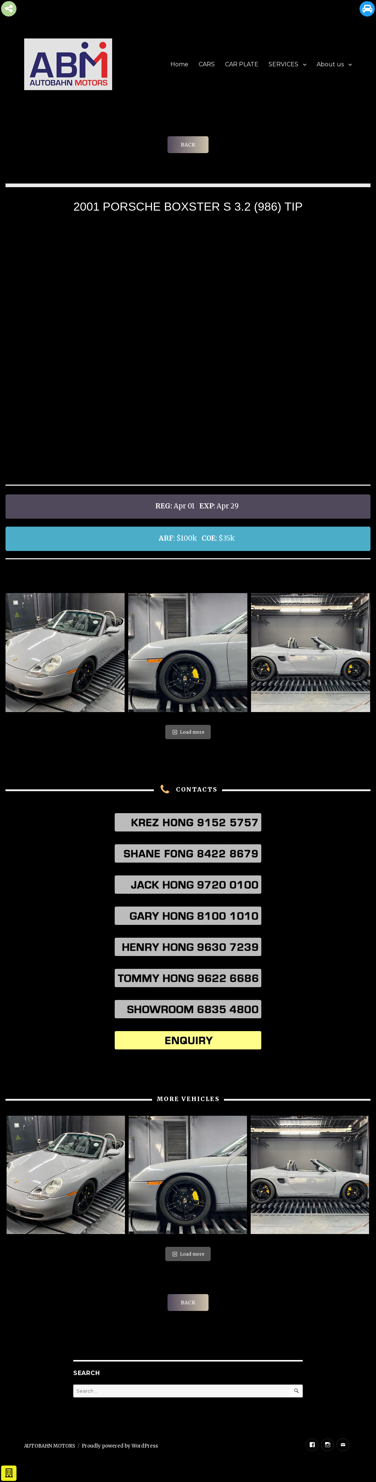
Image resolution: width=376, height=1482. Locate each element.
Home (179, 64)
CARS (207, 64)
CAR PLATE (241, 64)
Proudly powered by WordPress (120, 1446)
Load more (188, 732)
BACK (188, 144)
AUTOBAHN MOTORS (49, 1446)
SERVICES (283, 64)
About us (330, 64)
